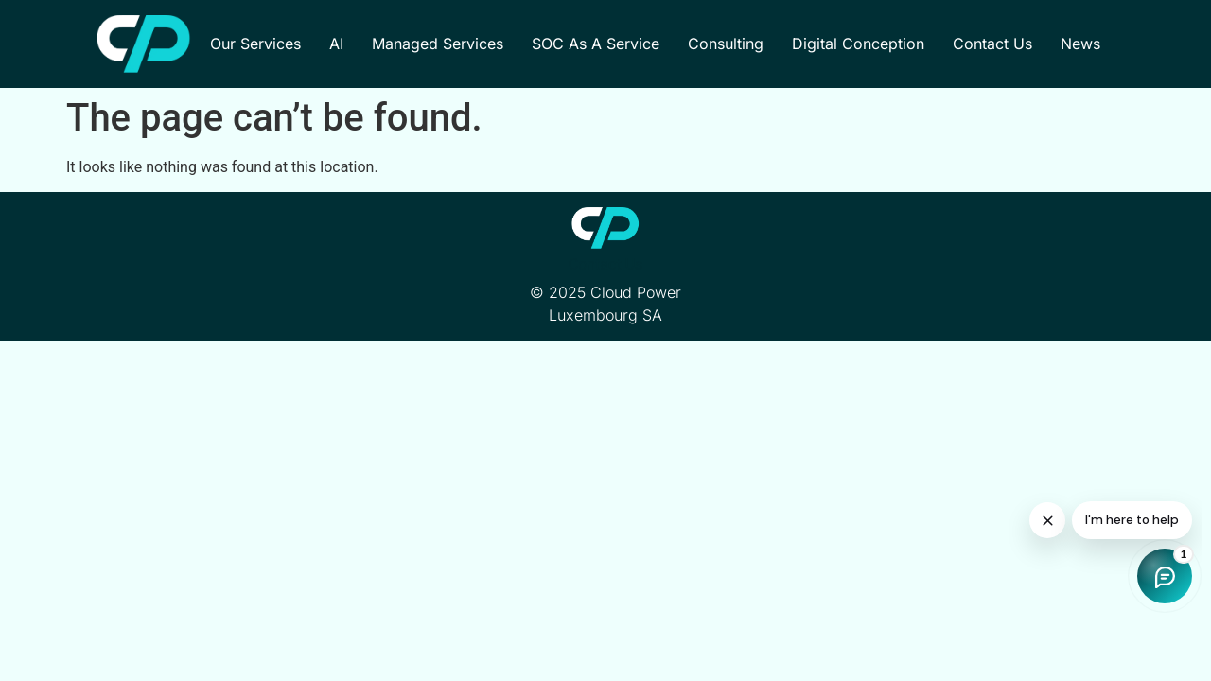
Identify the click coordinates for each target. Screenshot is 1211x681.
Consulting (725, 43)
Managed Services (437, 43)
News (1080, 43)
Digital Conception (858, 43)
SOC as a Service (595, 43)
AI (336, 43)
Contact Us (992, 43)
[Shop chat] (1050, 544)
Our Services (255, 43)
